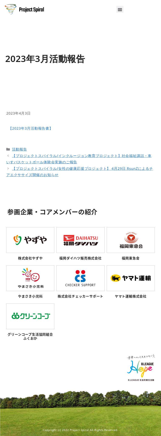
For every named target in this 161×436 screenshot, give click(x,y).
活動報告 (19, 149)
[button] (119, 9)
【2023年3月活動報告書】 (30, 128)
